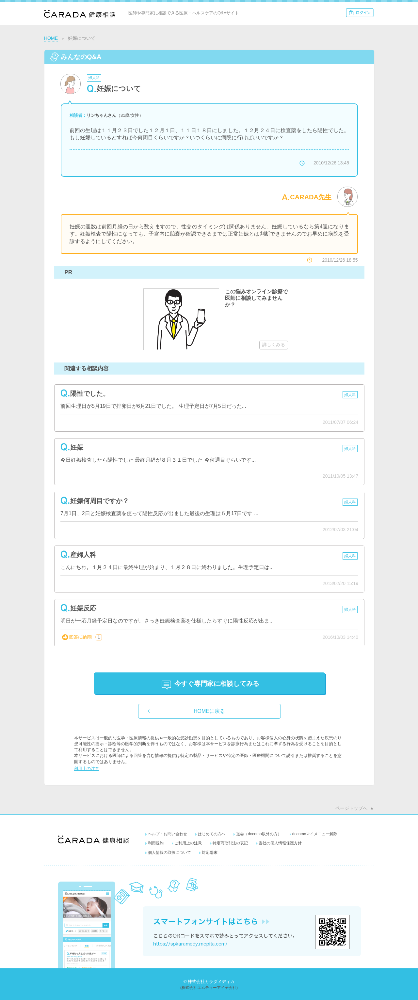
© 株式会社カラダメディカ (209, 981)
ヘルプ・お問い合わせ (167, 834)
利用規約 (156, 843)
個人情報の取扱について (169, 852)
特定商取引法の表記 (230, 843)
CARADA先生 (310, 197)
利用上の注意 (86, 768)
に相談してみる (216, 683)
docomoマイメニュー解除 (315, 834)
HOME (51, 38)
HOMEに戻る (209, 711)
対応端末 (209, 852)
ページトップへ (351, 808)
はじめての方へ (211, 834)
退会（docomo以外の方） (258, 834)
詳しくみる (273, 344)
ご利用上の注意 (188, 843)
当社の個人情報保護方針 (280, 843)
